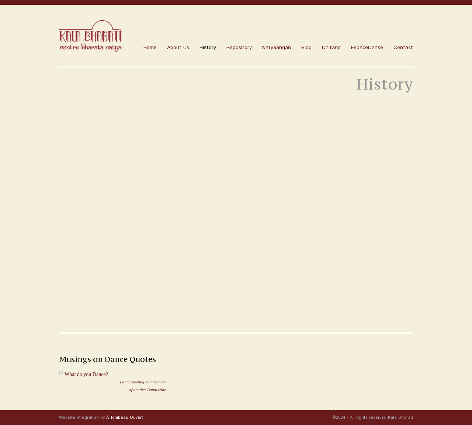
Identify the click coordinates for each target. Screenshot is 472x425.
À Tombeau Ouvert (124, 418)
